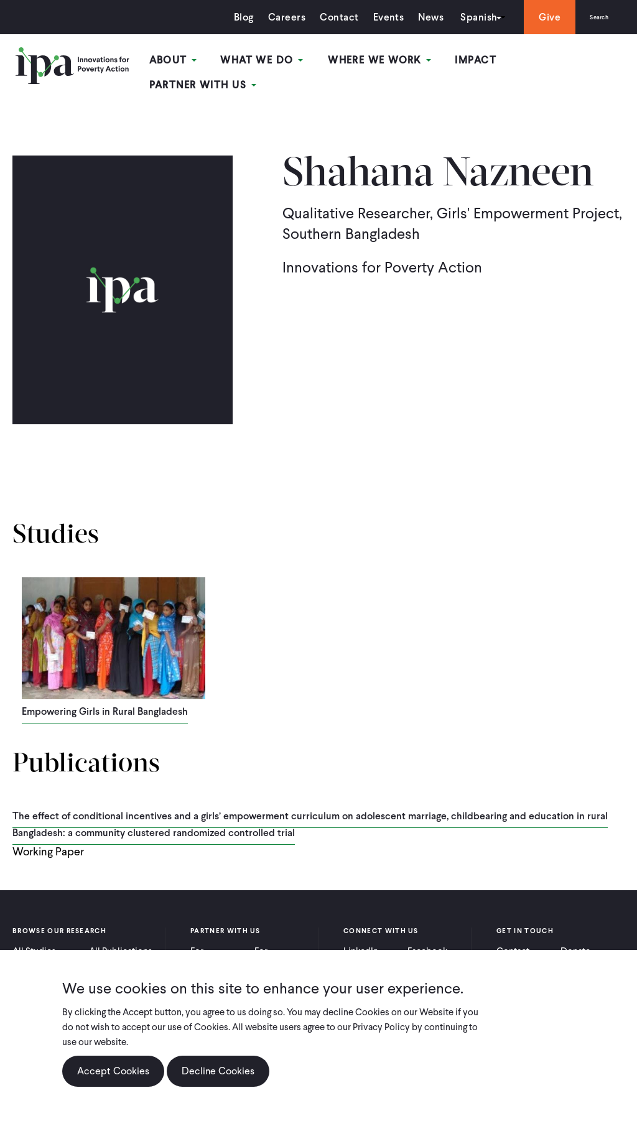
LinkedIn (360, 941)
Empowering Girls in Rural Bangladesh (105, 702)
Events (373, 17)
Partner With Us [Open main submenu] (567, 61)
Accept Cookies (113, 1070)
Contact (324, 17)
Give (535, 17)
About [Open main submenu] (184, 61)
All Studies (34, 941)
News (416, 17)
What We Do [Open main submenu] (268, 61)
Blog (229, 17)
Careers (272, 17)
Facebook (427, 941)
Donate (575, 941)
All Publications (120, 941)
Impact (474, 61)
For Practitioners (216, 947)
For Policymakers (281, 947)
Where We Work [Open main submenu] (381, 61)
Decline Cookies (218, 1070)
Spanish (464, 17)
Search (591, 17)
